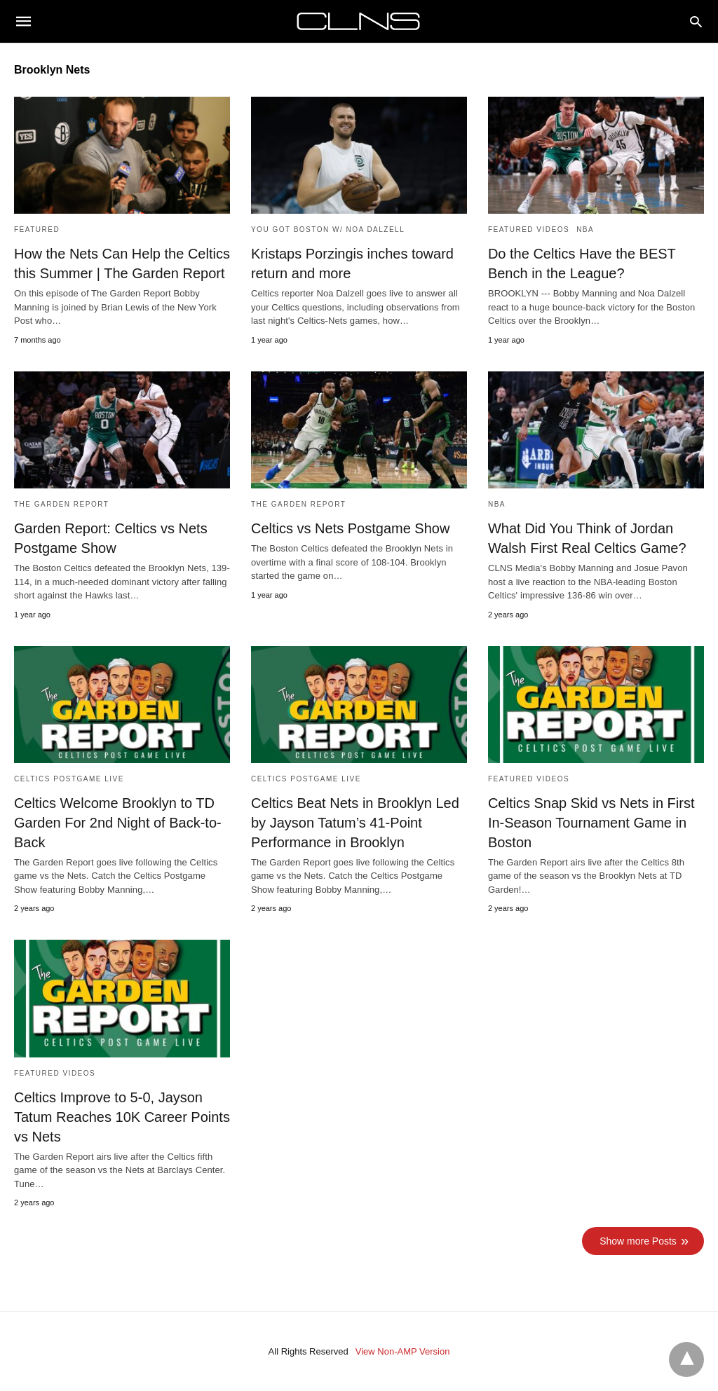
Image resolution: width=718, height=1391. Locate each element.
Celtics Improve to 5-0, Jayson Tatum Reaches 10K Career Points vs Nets (122, 1117)
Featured (37, 229)
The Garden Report (61, 504)
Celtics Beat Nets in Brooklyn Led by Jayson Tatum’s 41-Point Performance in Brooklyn (355, 822)
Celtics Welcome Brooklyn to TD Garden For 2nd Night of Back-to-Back (118, 822)
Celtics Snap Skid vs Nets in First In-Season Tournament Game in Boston (591, 822)
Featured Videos (528, 229)
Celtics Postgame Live (69, 779)
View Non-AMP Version (402, 1351)
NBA (585, 229)
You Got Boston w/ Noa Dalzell (328, 229)
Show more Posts (638, 1241)
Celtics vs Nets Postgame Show (350, 528)
